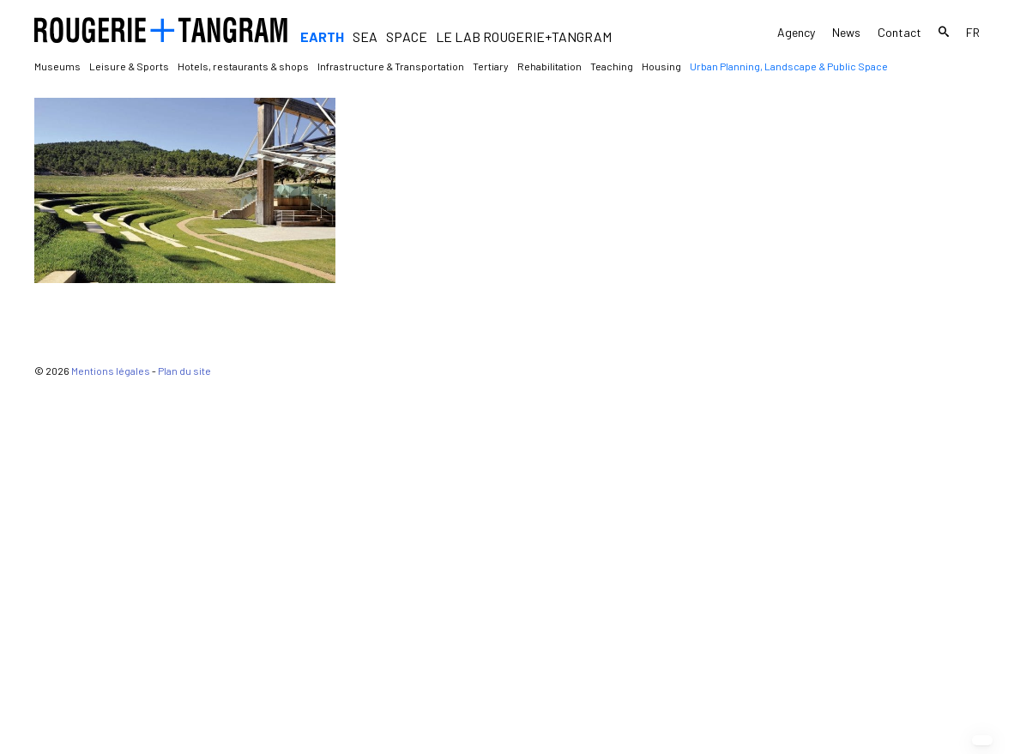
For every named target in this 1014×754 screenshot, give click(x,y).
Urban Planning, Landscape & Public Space (789, 66)
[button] (982, 740)
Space (406, 36)
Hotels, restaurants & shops (243, 66)
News (846, 32)
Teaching (611, 66)
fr (973, 32)
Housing (661, 66)
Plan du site (184, 742)
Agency (796, 32)
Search (944, 34)
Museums (57, 66)
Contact (899, 32)
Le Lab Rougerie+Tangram (524, 36)
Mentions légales (110, 742)
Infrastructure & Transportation (390, 66)
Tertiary (491, 66)
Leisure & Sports (129, 66)
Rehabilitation (549, 66)
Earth (322, 36)
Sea (365, 36)
